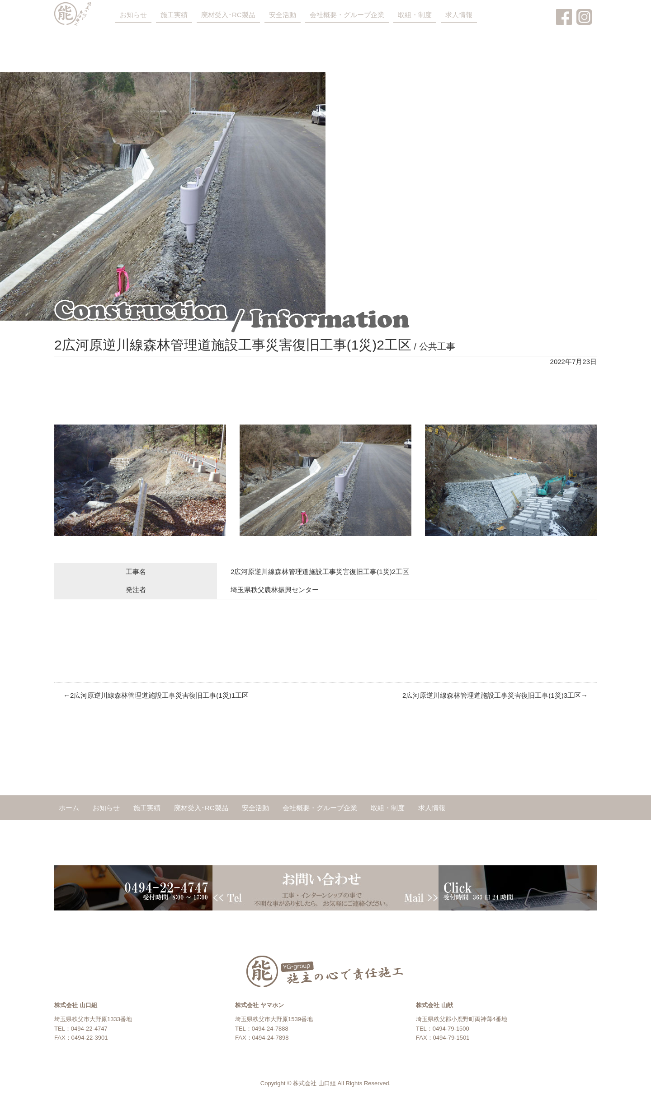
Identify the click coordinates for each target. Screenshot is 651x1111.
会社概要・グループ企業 (347, 15)
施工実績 (174, 15)
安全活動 (282, 15)
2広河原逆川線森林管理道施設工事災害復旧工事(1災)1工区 (159, 695)
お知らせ (133, 15)
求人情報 (458, 15)
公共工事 (437, 346)
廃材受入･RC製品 (228, 15)
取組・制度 (415, 15)
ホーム (69, 808)
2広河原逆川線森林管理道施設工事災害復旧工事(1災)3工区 (491, 695)
